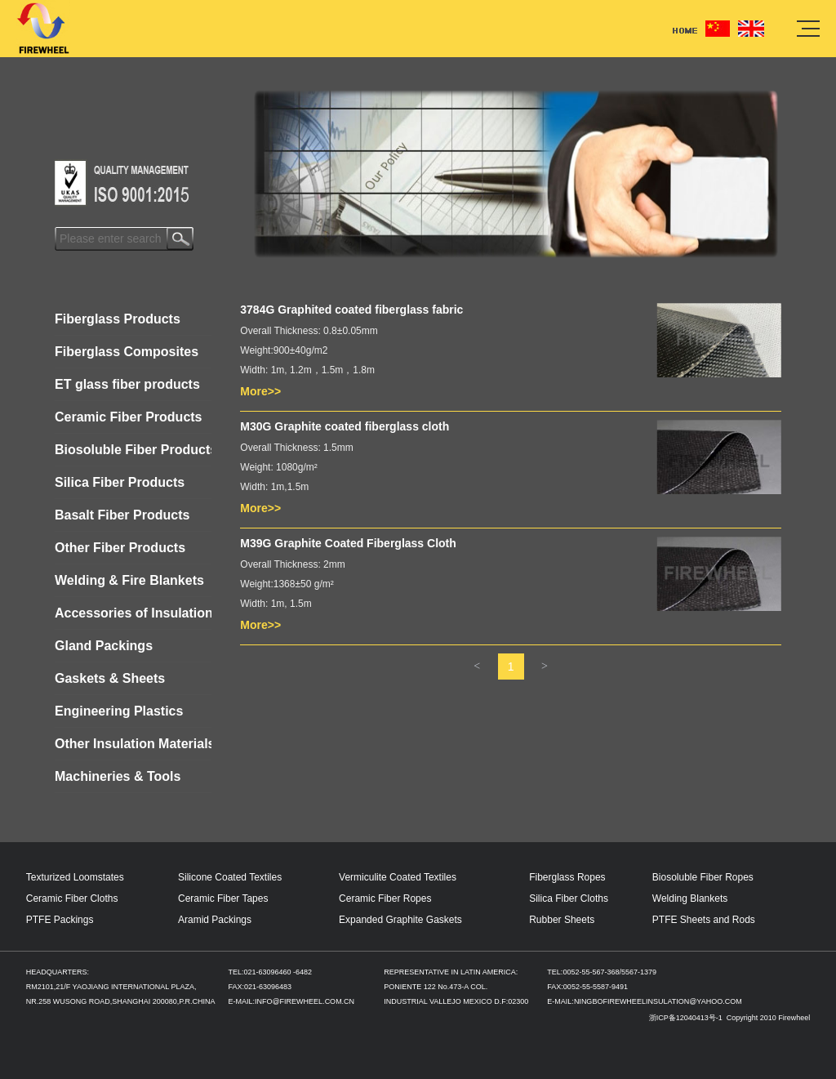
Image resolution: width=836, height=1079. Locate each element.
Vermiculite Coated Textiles (397, 877)
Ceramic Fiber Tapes (223, 898)
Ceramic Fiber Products (128, 417)
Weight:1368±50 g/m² (286, 584)
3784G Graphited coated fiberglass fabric (351, 309)
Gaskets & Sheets (110, 678)
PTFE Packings (60, 919)
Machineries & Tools (117, 776)
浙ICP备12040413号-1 (687, 1018)
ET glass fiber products (127, 384)
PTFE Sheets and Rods (703, 919)
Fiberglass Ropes (567, 877)
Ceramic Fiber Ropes (385, 898)
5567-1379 (638, 972)
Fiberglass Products (117, 319)
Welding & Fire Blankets (129, 580)
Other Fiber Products (120, 548)
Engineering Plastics (119, 711)
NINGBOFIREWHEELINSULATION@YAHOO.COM (658, 1001)
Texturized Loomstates (75, 877)
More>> (260, 391)
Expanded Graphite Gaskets (400, 919)
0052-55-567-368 (591, 972)
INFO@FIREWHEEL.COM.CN (304, 1001)
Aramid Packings (214, 919)
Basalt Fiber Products (122, 515)
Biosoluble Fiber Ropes (703, 877)
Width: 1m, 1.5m (275, 603)
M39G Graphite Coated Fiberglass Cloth (348, 543)
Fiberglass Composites (126, 352)
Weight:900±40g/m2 (283, 350)
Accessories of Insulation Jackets (133, 613)
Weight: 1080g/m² (279, 467)
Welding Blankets (690, 898)
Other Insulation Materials (133, 744)
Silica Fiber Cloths (568, 898)
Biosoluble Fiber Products (133, 450)
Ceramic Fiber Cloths (72, 898)
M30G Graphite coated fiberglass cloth (344, 426)
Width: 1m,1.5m (274, 487)
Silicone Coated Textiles (230, 877)
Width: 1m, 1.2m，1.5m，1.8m (307, 370)
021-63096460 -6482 (277, 972)
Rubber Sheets (561, 919)
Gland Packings (104, 646)
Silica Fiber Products (120, 482)
